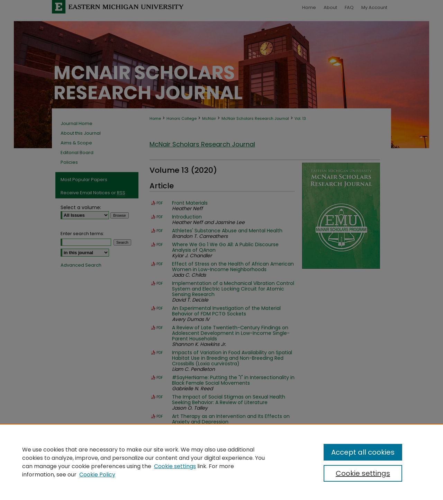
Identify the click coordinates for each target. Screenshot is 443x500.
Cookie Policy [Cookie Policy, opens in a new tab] (97, 475)
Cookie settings (175, 466)
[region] (221, 462)
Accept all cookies (363, 452)
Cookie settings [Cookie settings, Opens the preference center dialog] (363, 473)
